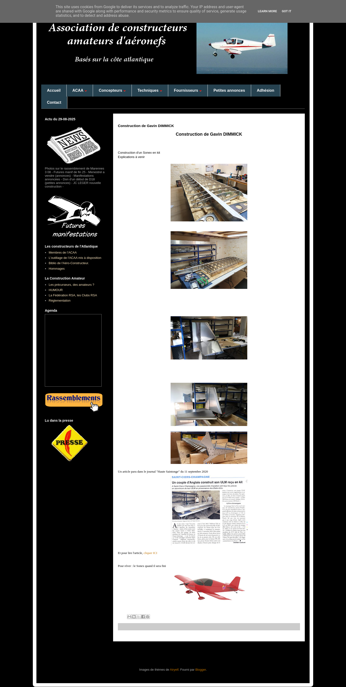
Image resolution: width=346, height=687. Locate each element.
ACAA (79, 90)
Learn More (267, 11)
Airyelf (174, 669)
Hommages (56, 268)
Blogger (200, 669)
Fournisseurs (188, 90)
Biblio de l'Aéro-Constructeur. (69, 263)
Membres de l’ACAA (63, 252)
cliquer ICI (150, 553)
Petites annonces (229, 90)
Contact (54, 102)
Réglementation (59, 300)
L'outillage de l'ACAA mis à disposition (75, 258)
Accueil (54, 90)
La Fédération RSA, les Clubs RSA (73, 295)
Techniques (150, 90)
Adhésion (265, 90)
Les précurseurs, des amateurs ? (71, 284)
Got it (286, 11)
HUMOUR (56, 290)
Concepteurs (112, 90)
